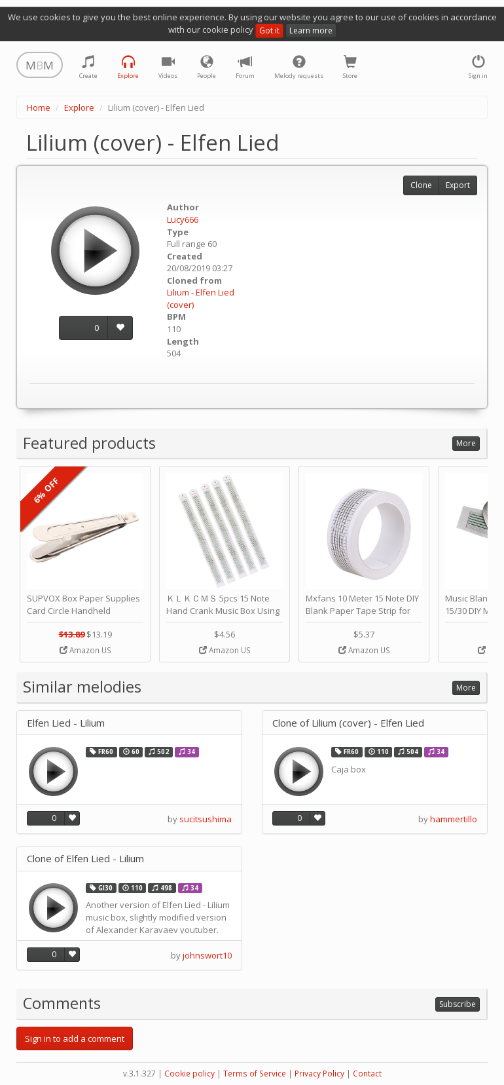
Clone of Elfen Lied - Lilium (85, 858)
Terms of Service (254, 1073)
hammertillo (453, 819)
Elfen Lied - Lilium (66, 723)
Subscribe (457, 1004)
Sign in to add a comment (74, 1038)
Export (458, 185)
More (466, 443)
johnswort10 (207, 955)
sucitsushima (205, 819)
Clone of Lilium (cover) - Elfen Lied (348, 723)
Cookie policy (189, 1073)
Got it (269, 30)
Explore (79, 107)
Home (38, 107)
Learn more (311, 30)
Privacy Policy (319, 1073)
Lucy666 (182, 219)
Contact (367, 1073)
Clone (421, 185)
